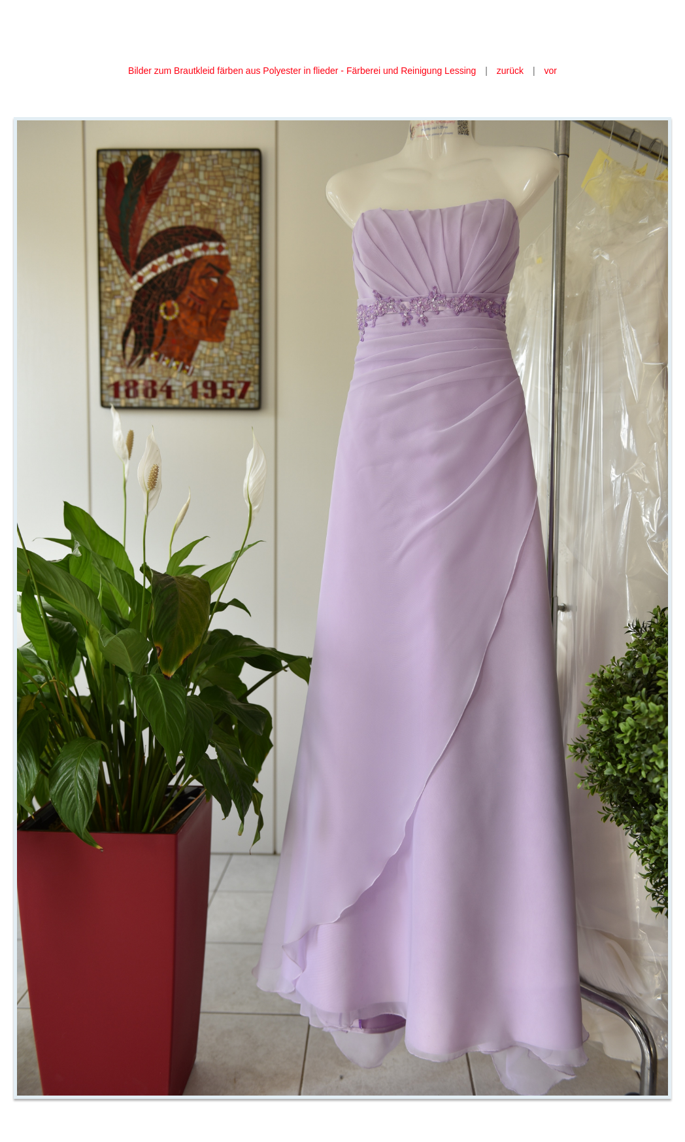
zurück (510, 70)
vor (550, 70)
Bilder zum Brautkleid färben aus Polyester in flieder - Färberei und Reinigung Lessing (303, 70)
